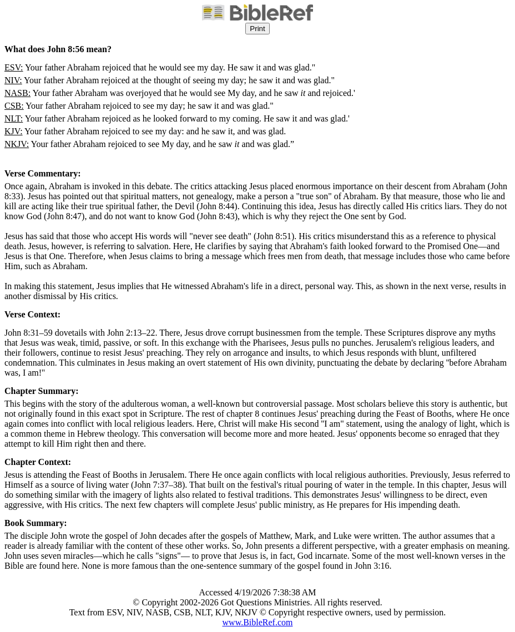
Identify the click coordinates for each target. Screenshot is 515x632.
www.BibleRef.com (258, 622)
